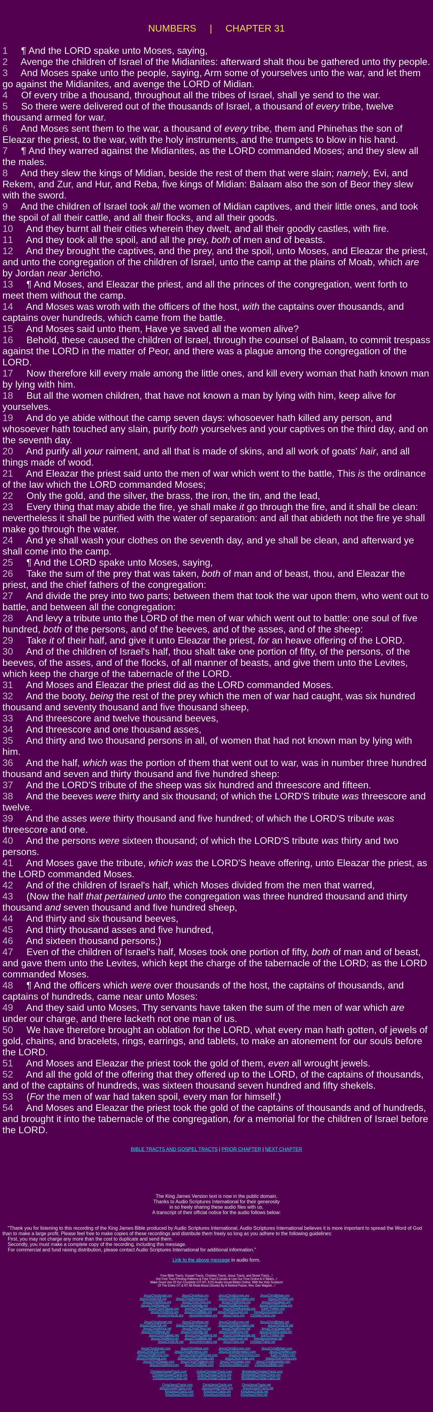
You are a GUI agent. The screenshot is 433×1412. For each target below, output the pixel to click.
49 (7, 1007)
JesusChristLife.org (170, 1315)
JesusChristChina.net (196, 1328)
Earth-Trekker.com (283, 1355)
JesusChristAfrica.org (157, 1302)
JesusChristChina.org (196, 1302)
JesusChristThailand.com (197, 1361)
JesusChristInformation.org (237, 1298)
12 (7, 250)
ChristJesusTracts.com (177, 1384)
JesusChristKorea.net (236, 1328)
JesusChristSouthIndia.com (195, 1358)
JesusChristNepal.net (155, 1332)
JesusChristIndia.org (194, 1305)
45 (7, 929)
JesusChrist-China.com (281, 1358)
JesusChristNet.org (280, 1298)
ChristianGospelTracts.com (168, 1371)
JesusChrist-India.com (240, 1358)
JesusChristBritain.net (274, 1322)
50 (7, 1029)
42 (7, 885)
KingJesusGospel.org (268, 1312)
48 (7, 985)
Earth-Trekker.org (272, 1308)
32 (7, 696)
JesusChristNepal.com (152, 1358)
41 (7, 862)
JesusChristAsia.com (194, 1348)
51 (7, 1063)
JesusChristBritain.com (276, 1348)
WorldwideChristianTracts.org (261, 1375)
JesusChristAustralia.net (239, 1335)
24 (7, 540)
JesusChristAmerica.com (191, 1351)
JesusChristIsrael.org (157, 1295)
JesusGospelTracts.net (258, 1388)
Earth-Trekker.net (272, 1335)
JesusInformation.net (203, 1341)
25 (7, 562)
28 (7, 618)
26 (7, 573)
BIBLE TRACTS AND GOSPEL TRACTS (174, 1149)
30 (7, 651)
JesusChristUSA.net (153, 1325)
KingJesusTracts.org (217, 1391)
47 (7, 951)
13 (7, 284)
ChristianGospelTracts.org (169, 1375)
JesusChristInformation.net (236, 1325)
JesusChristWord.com (164, 1365)
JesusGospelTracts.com (176, 1388)
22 (7, 495)
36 (7, 762)
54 (7, 1107)
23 (7, 506)
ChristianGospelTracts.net (170, 1378)
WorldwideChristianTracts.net (260, 1378)
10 (7, 228)
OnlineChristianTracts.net (214, 1378)
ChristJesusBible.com (269, 1365)
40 (7, 840)
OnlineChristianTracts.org (214, 1375)
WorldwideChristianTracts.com (262, 1371)
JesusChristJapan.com (235, 1361)
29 (7, 640)
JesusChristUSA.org (153, 1298)
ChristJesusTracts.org (217, 1384)
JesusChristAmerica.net (192, 1325)
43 (7, 896)
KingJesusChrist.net (254, 1394)
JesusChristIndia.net (194, 1332)
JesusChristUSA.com (151, 1351)
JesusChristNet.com (282, 1351)
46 (7, 940)
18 (7, 395)
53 (7, 1096)
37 (7, 785)
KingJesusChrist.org (217, 1394)
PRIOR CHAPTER (241, 1149)
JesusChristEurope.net (234, 1322)
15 (7, 328)
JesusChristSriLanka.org (275, 1305)
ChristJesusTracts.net (256, 1384)
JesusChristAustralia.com (273, 1361)
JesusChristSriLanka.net (275, 1332)
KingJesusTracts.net (254, 1391)
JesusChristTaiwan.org (164, 1308)
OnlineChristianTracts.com (214, 1371)
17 (7, 373)
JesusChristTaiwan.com (158, 1361)
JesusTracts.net (233, 1341)
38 (7, 796)
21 (7, 473)
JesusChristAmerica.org (192, 1298)
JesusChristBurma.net (233, 1332)
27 (7, 595)
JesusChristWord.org (164, 1312)
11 (7, 239)
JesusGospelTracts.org (217, 1388)
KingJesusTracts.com (179, 1391)
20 (7, 451)
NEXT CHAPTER (283, 1149)
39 (7, 818)
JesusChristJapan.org (275, 1302)
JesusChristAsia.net (195, 1322)
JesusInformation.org (203, 1315)
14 (7, 306)
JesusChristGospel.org (233, 1312)
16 (7, 339)
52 (7, 1074)
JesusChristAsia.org (195, 1295)
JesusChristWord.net (165, 1338)
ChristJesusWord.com (234, 1365)
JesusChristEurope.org (234, 1295)
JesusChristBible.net (198, 1338)
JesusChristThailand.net (201, 1335)
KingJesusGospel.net (268, 1338)
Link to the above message (201, 1260)
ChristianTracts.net (262, 1341)
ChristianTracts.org (262, 1315)
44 (7, 918)
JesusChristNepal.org (155, 1305)
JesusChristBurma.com (153, 1355)
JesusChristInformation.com (237, 1351)
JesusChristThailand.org (201, 1308)
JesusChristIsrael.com (155, 1348)
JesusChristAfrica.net (157, 1328)
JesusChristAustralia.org (239, 1308)
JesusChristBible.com (199, 1365)
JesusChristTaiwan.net (164, 1335)
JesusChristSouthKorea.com (199, 1355)
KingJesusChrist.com (179, 1394)
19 (7, 417)
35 (7, 740)
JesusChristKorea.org (236, 1302)
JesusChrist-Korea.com (244, 1355)
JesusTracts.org (233, 1315)
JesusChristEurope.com (234, 1348)
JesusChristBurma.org (234, 1305)
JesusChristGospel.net (233, 1338)
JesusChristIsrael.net (158, 1322)
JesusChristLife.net (280, 1325)
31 (7, 684)
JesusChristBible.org (198, 1312)
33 (7, 718)
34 (7, 729)
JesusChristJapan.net (275, 1328)
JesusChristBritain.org (275, 1295)
